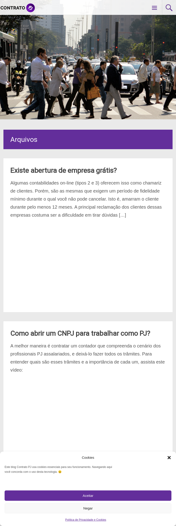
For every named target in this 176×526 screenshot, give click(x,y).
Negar (88, 508)
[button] (169, 457)
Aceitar (88, 496)
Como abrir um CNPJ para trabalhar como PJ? (80, 333)
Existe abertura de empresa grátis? (63, 170)
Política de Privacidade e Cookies (85, 519)
